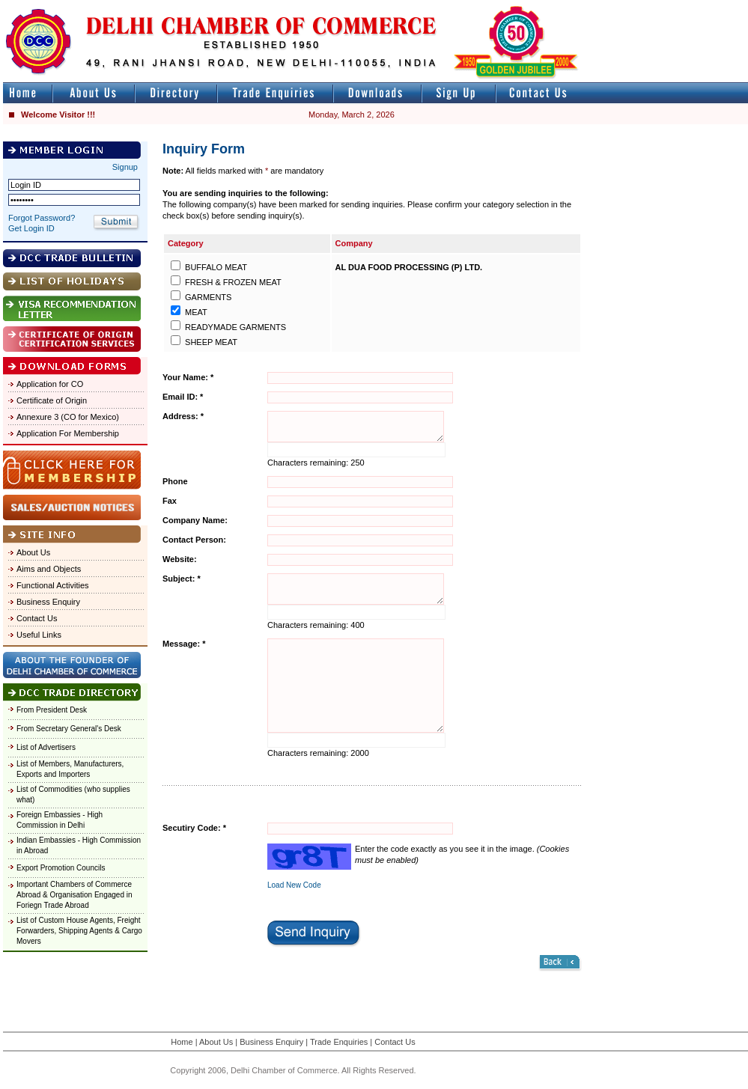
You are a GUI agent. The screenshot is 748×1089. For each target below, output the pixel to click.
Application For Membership (67, 433)
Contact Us (36, 618)
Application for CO (49, 383)
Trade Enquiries (339, 1041)
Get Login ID (31, 228)
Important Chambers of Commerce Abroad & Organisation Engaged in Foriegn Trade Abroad (74, 894)
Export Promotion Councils (60, 868)
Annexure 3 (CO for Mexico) (67, 416)
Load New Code (294, 885)
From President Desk (51, 710)
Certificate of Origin (51, 400)
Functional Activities (52, 585)
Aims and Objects (48, 568)
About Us (33, 552)
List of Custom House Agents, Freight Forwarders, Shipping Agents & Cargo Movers (79, 930)
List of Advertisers (46, 747)
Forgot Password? (41, 217)
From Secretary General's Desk (68, 729)
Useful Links (38, 634)
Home (181, 1041)
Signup (125, 166)
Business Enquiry (48, 601)
